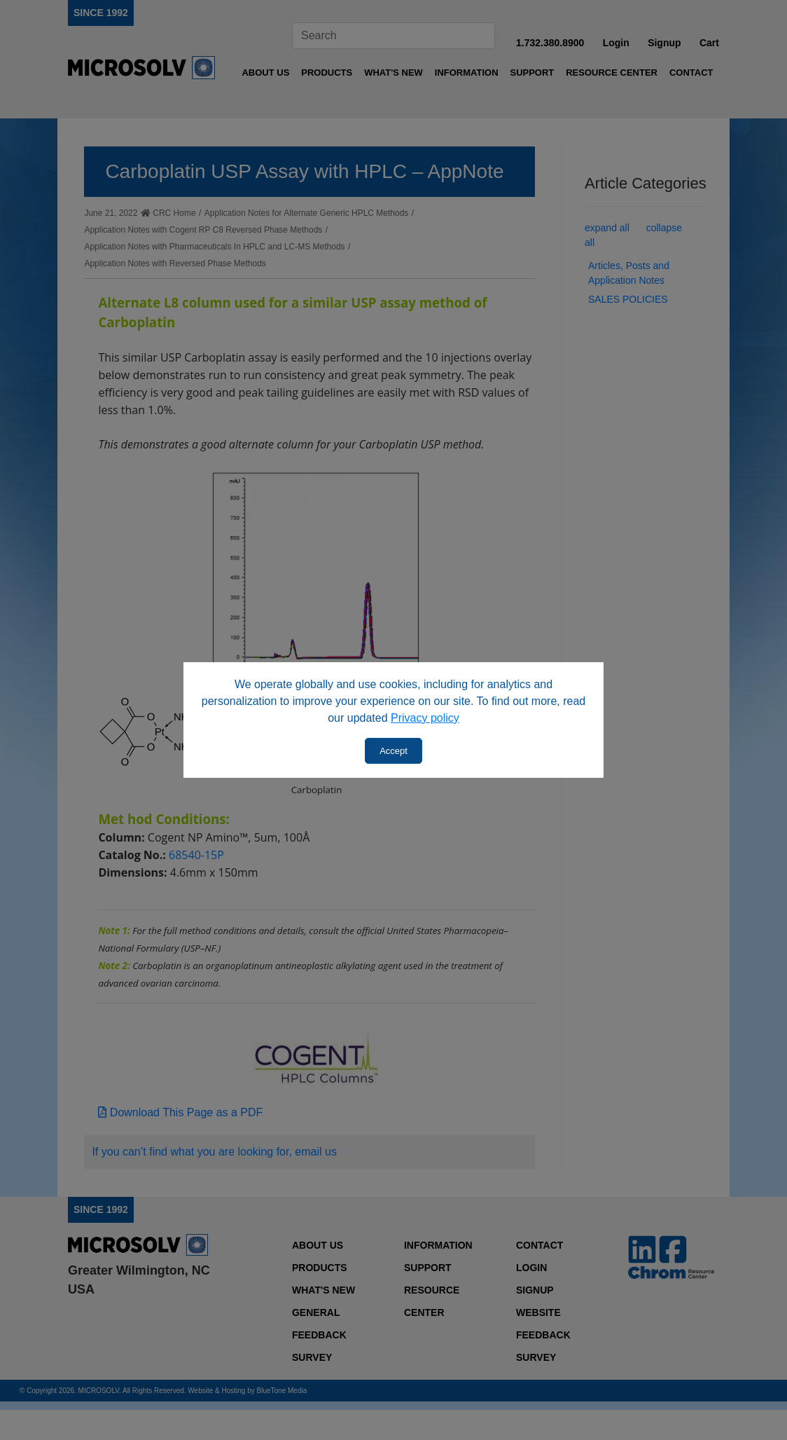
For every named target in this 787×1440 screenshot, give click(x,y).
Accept (393, 751)
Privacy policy (425, 718)
